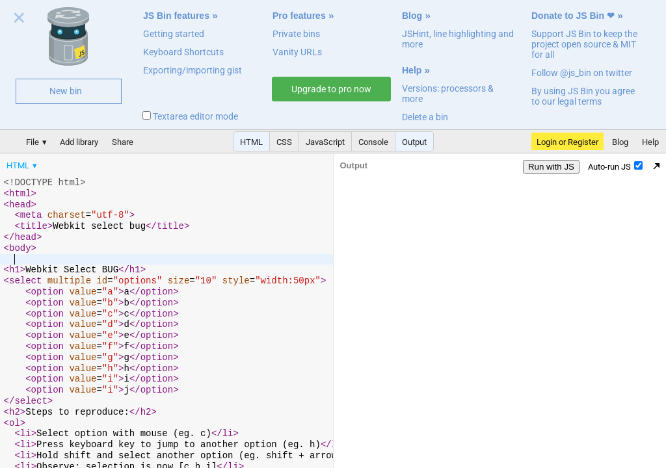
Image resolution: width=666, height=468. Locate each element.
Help (411, 70)
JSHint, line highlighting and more (458, 39)
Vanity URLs (297, 52)
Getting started (173, 34)
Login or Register (567, 142)
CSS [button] (284, 142)
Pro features (299, 15)
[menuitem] (23, 165)
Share (122, 142)
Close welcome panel (19, 20)
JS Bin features (176, 15)
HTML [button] (251, 142)
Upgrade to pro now (331, 89)
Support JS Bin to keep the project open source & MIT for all (584, 44)
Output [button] (414, 142)
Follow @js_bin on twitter (581, 73)
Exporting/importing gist (192, 70)
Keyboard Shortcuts (183, 52)
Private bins (296, 34)
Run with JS (551, 167)
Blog (412, 15)
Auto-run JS (615, 166)
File (32, 142)
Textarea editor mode (190, 116)
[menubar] (104, 162)
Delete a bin (425, 117)
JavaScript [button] (325, 142)
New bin (65, 91)
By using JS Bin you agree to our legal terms (583, 96)
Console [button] (373, 142)
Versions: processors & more (448, 93)
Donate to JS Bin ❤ (573, 15)
